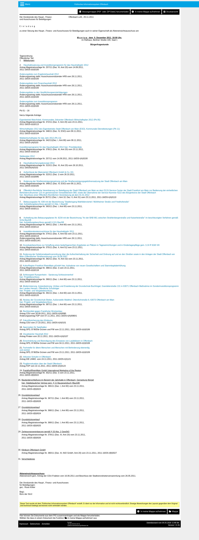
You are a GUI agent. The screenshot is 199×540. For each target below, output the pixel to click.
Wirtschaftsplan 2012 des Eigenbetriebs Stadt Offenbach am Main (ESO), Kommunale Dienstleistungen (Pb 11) (70, 129)
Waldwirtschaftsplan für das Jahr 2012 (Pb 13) (40, 138)
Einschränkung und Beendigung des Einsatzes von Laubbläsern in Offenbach (58, 341)
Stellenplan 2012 (27, 156)
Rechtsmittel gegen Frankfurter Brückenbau (42, 311)
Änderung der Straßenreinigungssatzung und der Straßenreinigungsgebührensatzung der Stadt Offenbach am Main (75, 181)
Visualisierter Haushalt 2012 (35, 334)
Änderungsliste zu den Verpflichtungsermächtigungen (44, 92)
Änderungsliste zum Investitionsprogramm (38, 101)
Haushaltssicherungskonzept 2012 (39, 163)
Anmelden (46, 524)
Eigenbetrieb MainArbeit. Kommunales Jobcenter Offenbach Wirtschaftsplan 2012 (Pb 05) (60, 120)
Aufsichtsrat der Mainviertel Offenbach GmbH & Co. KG (48, 172)
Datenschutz (35, 524)
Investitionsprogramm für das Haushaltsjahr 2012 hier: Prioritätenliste (51, 147)
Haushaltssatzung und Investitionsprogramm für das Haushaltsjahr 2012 (55, 65)
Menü (27, 4)
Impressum (23, 524)
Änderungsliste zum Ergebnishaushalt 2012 (39, 74)
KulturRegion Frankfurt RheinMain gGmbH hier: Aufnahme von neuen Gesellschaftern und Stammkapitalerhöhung (74, 266)
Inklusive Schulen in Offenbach (37, 357)
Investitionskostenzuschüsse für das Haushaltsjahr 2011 (48, 231)
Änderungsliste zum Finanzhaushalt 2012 (38, 83)
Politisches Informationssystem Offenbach (91, 4)
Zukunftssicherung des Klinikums (38, 320)
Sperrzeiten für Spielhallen (35, 327)
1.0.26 (177, 525)
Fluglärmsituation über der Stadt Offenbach (42, 364)
